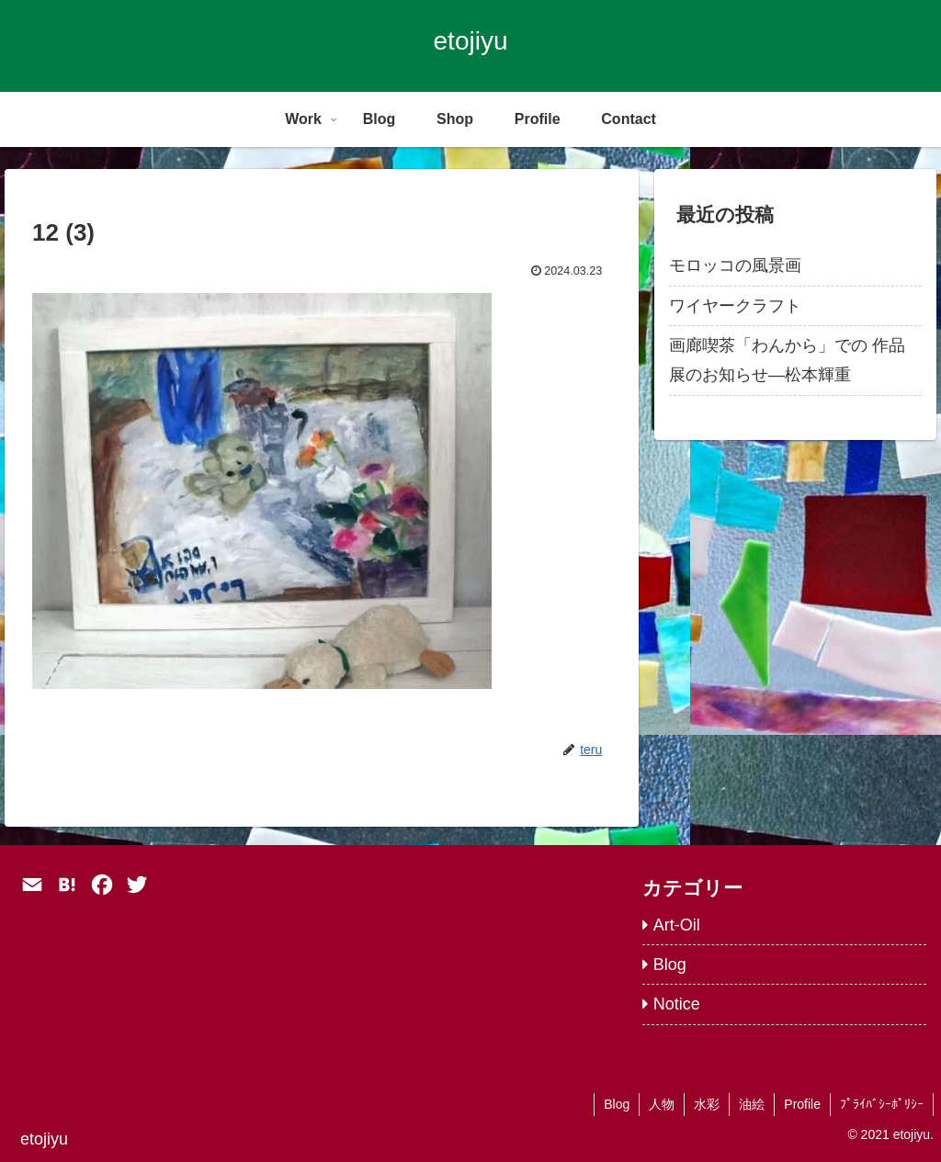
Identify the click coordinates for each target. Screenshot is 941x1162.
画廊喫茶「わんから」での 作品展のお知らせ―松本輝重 (787, 360)
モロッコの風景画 (735, 265)
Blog (616, 1104)
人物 (662, 1104)
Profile (802, 1104)
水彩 (707, 1104)
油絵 (752, 1104)
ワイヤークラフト (735, 306)
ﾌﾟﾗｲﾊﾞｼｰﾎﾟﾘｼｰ (882, 1104)
